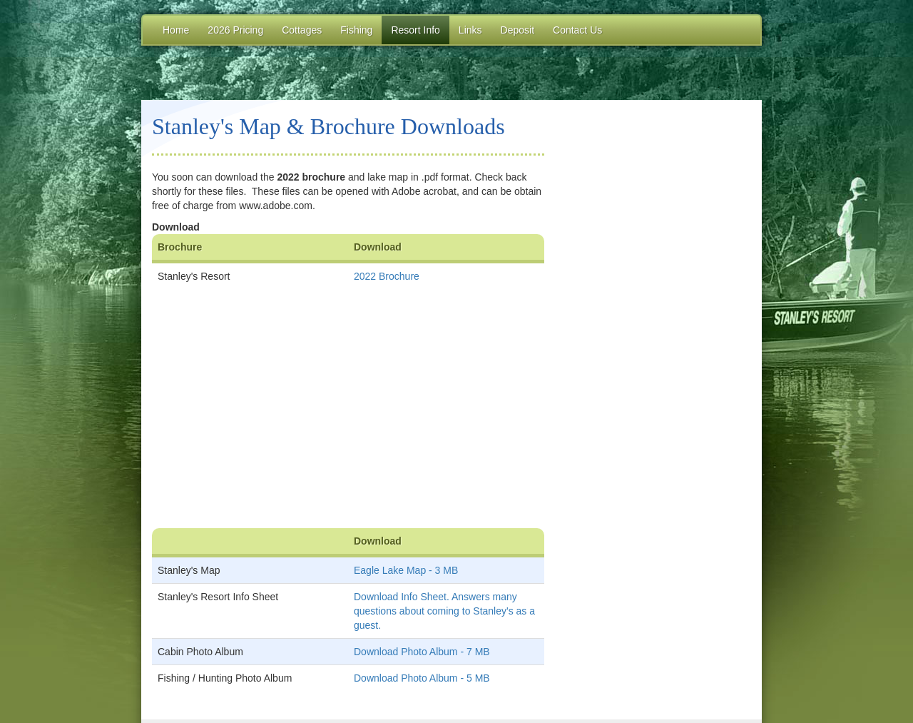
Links (470, 30)
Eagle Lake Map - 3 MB (406, 570)
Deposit (517, 30)
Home (176, 30)
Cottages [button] (302, 30)
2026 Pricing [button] (235, 30)
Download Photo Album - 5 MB (422, 678)
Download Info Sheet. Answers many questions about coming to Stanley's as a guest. (444, 611)
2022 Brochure (386, 276)
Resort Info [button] (415, 30)
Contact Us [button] (577, 30)
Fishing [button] (356, 30)
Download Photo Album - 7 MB (422, 651)
